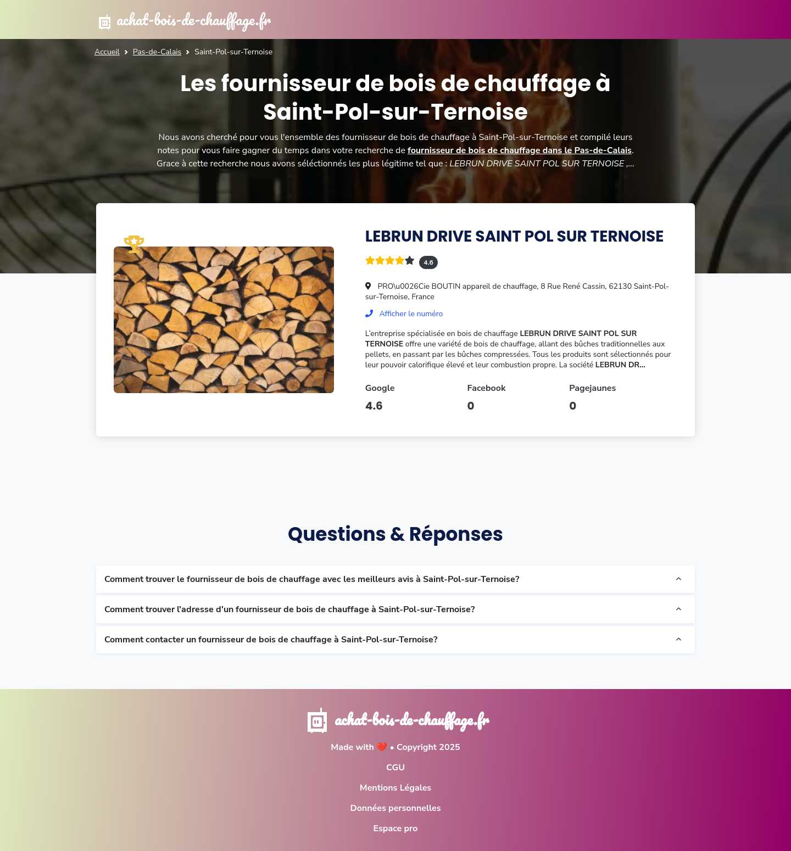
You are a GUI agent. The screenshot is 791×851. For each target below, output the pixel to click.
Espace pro (396, 828)
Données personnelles (395, 808)
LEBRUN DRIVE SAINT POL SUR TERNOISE (514, 236)
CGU (395, 768)
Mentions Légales (395, 788)
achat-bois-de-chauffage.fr (183, 19)
